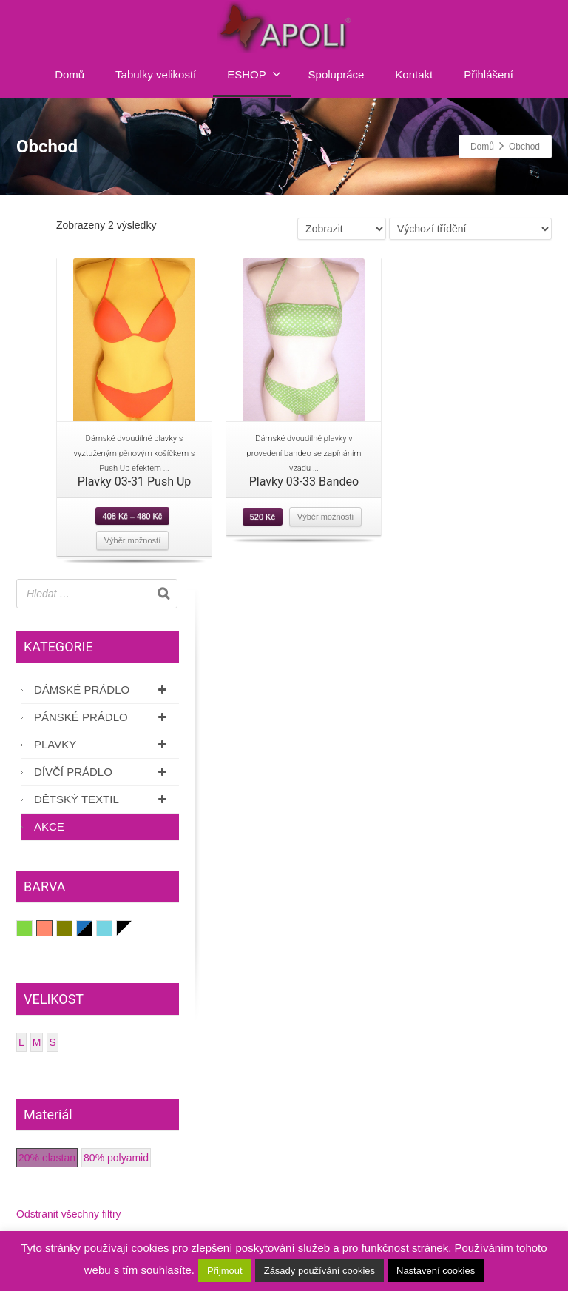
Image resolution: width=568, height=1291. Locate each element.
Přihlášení (488, 74)
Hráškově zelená (32, 928)
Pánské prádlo (103, 717)
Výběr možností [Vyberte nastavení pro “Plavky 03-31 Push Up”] (132, 540)
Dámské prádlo (103, 689)
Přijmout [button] (225, 1270)
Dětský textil (103, 799)
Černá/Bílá (124, 928)
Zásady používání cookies (319, 1270)
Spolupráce (336, 74)
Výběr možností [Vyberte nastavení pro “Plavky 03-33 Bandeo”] (325, 516)
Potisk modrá (84, 928)
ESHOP (254, 74)
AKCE (49, 826)
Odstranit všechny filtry (68, 1214)
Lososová (52, 928)
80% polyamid (116, 1158)
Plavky (103, 744)
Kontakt (414, 74)
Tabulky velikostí (155, 74)
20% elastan (46, 1158)
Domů (69, 74)
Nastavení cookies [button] (435, 1270)
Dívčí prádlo (103, 771)
